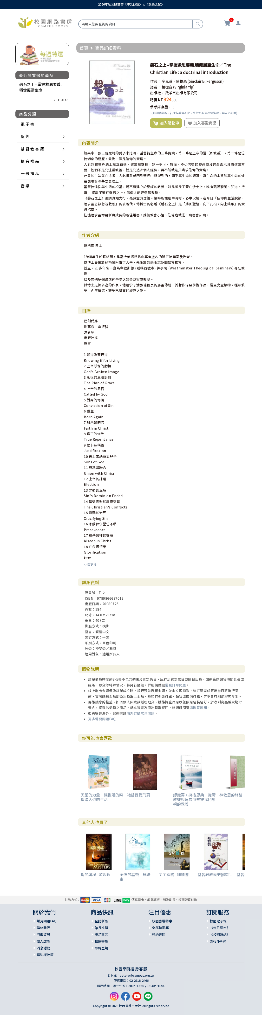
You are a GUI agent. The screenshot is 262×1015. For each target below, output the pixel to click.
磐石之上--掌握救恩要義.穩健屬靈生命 (40, 87)
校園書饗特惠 (162, 921)
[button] (139, 65)
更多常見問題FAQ (102, 718)
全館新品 (101, 921)
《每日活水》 (220, 927)
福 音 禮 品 (30, 161)
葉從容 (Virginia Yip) (178, 86)
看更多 (90, 564)
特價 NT (156, 99)
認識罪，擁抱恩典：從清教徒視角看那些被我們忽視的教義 (194, 799)
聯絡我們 (43, 927)
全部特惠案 (160, 927)
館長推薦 (101, 927)
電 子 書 (27, 124)
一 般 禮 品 (30, 173)
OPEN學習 (218, 941)
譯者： (155, 86)
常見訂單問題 (175, 685)
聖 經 (25, 136)
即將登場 (101, 948)
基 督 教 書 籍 (32, 149)
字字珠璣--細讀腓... (175, 874)
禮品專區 (101, 934)
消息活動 (43, 948)
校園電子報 (218, 921)
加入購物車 (166, 123)
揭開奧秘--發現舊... (97, 874)
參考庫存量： (161, 106)
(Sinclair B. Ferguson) (206, 81)
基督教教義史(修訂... (215, 874)
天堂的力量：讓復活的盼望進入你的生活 (102, 797)
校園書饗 (101, 941)
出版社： (157, 92)
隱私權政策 (45, 954)
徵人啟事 (43, 941)
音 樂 (25, 186)
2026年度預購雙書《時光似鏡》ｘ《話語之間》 (131, 4)
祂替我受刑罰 (138, 795)
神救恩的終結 (230, 795)
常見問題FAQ (46, 921)
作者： (155, 81)
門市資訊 (43, 934)
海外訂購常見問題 (141, 713)
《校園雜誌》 (220, 934)
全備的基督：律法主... (135, 876)
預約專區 (158, 934)
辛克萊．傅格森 (174, 81)
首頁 (84, 48)
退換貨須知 (198, 707)
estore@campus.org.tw (137, 975)
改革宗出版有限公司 (181, 92)
